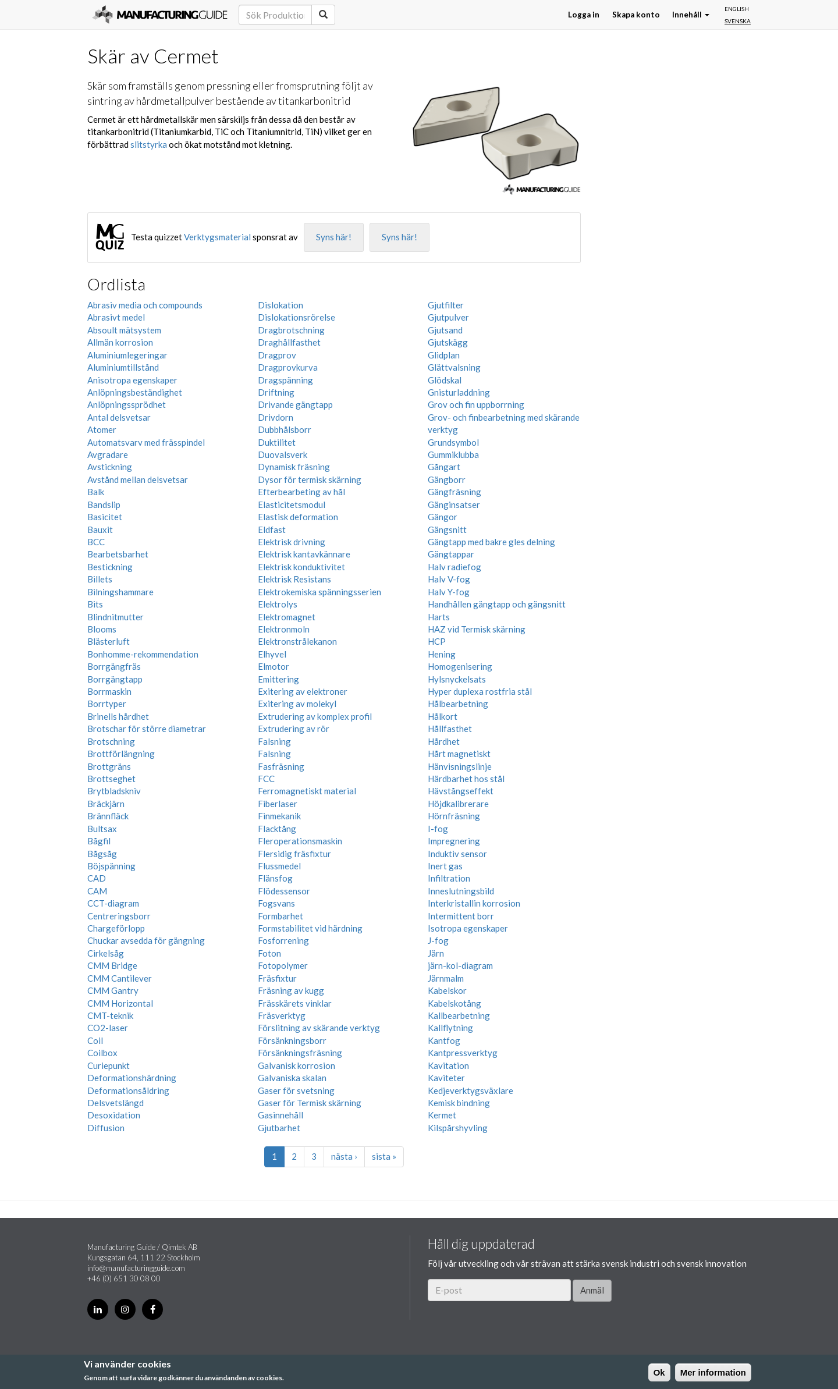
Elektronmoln (284, 629)
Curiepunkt (108, 1065)
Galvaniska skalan (292, 1077)
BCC (96, 542)
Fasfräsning (281, 766)
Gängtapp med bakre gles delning (491, 542)
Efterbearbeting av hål (301, 491)
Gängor (442, 516)
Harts (439, 617)
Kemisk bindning (459, 1102)
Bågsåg (102, 853)
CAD (96, 878)
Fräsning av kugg (291, 990)
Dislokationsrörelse (296, 317)
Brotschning (111, 741)
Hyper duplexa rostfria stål (480, 691)
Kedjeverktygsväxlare (470, 1090)
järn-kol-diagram (460, 965)
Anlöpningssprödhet (126, 404)
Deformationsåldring (128, 1090)
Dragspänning (285, 380)
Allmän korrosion (120, 342)
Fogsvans (276, 903)
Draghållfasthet (289, 342)
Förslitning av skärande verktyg (319, 1027)
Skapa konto (636, 14)
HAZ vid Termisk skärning (476, 629)
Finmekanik (279, 816)
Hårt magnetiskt (459, 753)
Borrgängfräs (114, 666)
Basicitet (104, 516)
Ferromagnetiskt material (307, 791)
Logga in (583, 14)
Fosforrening (283, 940)
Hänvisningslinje (460, 766)
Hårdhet (444, 741)
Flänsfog (275, 878)
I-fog (438, 828)
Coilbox (102, 1052)
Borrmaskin (109, 691)
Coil (95, 1040)
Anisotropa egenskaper (132, 380)
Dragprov (277, 355)
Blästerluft (108, 641)
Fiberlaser (277, 803)
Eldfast (272, 529)
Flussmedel (279, 866)
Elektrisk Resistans (294, 579)
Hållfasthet (450, 728)
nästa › (344, 1156)
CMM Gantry (113, 990)
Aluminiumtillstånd (123, 367)
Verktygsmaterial (217, 237)
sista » (384, 1156)
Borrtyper (106, 703)
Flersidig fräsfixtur (294, 853)
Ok (659, 1372)
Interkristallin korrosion (474, 903)
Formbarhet (280, 916)
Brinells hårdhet (118, 716)
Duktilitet (277, 442)
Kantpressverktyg (463, 1052)
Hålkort (442, 716)
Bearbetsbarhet (117, 554)
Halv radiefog (454, 567)
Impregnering (454, 841)
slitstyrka (148, 144)
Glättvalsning (454, 367)
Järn (436, 953)
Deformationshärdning (131, 1077)
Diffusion (106, 1127)
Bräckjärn (106, 803)
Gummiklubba (453, 454)
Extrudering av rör (293, 728)
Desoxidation (113, 1115)
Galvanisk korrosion (296, 1065)
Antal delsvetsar (119, 417)
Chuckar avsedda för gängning (146, 940)
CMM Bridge (112, 965)
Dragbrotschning (291, 330)
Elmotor (273, 666)
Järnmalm (446, 978)
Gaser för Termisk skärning (309, 1102)
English (737, 8)
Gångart (444, 466)
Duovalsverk (282, 454)
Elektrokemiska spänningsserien (319, 592)
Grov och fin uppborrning (476, 404)
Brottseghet (111, 778)
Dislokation (280, 305)
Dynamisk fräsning (294, 466)
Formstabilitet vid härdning (310, 928)
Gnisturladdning (459, 392)
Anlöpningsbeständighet (134, 392)
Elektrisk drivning (291, 542)
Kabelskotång (454, 1003)
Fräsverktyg (282, 1015)
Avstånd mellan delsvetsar (137, 479)
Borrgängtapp (115, 679)
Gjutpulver (448, 317)
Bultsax (102, 828)
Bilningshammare (120, 592)
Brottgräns (109, 766)
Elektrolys (277, 604)
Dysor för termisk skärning (309, 479)
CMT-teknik (110, 1015)
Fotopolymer (283, 965)
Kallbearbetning (459, 1015)
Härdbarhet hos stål (466, 778)
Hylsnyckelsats (457, 679)
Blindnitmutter (115, 617)
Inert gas (445, 866)
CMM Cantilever (119, 978)
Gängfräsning (454, 491)
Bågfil (99, 841)
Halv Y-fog (449, 592)
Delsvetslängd (115, 1102)
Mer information (713, 1372)
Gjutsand (445, 330)
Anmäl (592, 1290)
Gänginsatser (454, 504)
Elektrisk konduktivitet (301, 567)
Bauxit (100, 529)
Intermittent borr (461, 916)
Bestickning (110, 567)
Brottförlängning (121, 753)
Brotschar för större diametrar (146, 728)
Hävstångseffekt (460, 791)
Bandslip (103, 504)
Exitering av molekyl (297, 703)
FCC (266, 778)
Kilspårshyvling (458, 1127)
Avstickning (109, 466)
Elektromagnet (286, 617)
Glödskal (444, 380)
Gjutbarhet (279, 1127)
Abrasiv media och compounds (145, 305)
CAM (97, 891)
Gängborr (447, 479)
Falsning (274, 741)
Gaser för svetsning (296, 1090)
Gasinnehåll (280, 1115)
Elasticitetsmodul (291, 504)
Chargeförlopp (116, 928)
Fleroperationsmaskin (300, 841)
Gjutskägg (448, 342)
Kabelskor (447, 990)
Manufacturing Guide (160, 14)
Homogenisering (460, 666)
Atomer (101, 429)
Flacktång (277, 828)
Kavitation (448, 1065)
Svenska (738, 20)
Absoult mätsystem (124, 330)
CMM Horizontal (120, 1003)
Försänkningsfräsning (300, 1052)
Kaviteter (446, 1077)
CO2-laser (107, 1027)
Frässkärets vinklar (295, 1003)
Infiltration (449, 878)
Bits (95, 604)
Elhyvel (272, 654)
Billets (99, 579)
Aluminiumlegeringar (127, 355)
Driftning (276, 392)
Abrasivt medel (116, 317)
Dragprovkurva (288, 367)
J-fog (438, 940)
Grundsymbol (453, 442)
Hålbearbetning (458, 703)
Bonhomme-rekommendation (142, 654)
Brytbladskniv (114, 791)
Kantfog (444, 1040)
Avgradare (107, 454)
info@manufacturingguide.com (136, 1268)
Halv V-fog (449, 579)
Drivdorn (275, 417)
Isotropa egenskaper (468, 928)
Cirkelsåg (105, 953)
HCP (437, 641)
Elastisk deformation (298, 516)
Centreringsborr (119, 916)
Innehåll (690, 14)
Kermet (442, 1115)
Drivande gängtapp (295, 404)
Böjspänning (111, 866)
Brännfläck (108, 816)
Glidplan (444, 355)
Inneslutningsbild (461, 891)
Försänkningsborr (292, 1040)
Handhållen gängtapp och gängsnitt (497, 604)
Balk (95, 491)
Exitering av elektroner (302, 691)
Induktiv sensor (457, 853)
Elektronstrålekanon (297, 641)
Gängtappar (451, 554)
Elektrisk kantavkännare (304, 554)
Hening (442, 654)
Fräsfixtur (277, 978)
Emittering (278, 679)
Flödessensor (284, 891)
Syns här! (333, 237)
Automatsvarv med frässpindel (146, 442)
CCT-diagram (113, 903)
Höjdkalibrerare (458, 803)
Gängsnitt (447, 529)
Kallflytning (450, 1027)
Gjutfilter (446, 305)
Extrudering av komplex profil (315, 716)
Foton (269, 953)
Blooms (101, 629)
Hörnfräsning (454, 816)
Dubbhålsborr (284, 429)
